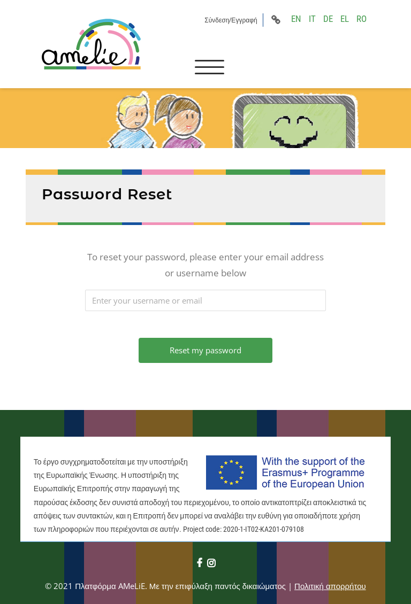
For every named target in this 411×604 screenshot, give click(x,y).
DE (328, 18)
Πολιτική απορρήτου (330, 585)
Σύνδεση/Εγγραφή (230, 20)
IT (312, 18)
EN (296, 18)
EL (344, 18)
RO (361, 18)
